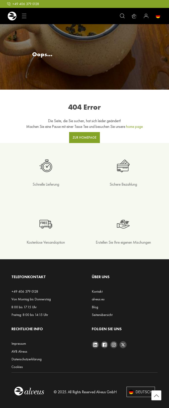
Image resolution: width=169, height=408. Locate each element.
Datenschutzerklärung (26, 359)
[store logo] (12, 16)
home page (134, 126)
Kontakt (97, 291)
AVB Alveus (19, 351)
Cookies (17, 366)
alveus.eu (98, 299)
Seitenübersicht (102, 314)
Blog (95, 307)
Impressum (18, 343)
